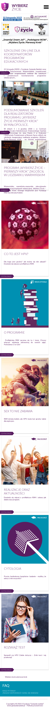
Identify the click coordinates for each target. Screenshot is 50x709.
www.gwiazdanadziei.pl (16, 705)
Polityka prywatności (35, 705)
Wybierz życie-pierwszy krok (16, 677)
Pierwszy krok (14, 7)
